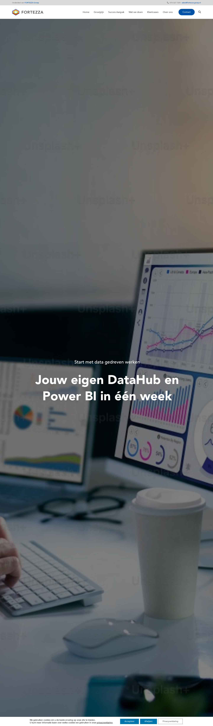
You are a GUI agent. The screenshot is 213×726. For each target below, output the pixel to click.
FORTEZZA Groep (32, 3)
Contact (187, 12)
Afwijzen (149, 721)
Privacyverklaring (170, 721)
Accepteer (129, 721)
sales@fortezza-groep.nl (191, 3)
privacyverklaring (105, 722)
